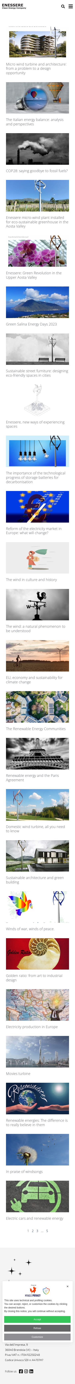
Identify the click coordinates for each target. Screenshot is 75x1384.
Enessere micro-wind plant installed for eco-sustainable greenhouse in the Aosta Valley (37, 222)
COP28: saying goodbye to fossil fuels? (37, 170)
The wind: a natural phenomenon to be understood (35, 628)
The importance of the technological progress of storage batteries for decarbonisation (35, 477)
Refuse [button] (37, 1328)
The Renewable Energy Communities (36, 728)
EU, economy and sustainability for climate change (34, 679)
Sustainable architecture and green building (35, 879)
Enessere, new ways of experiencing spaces (35, 424)
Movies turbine (18, 1073)
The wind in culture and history (31, 579)
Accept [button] (37, 1319)
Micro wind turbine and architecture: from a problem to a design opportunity (36, 68)
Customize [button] (37, 1337)
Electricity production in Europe (32, 1026)
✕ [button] (67, 1286)
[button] (63, 6)
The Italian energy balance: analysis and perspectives (34, 121)
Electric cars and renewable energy (34, 1218)
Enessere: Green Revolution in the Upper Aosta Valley (34, 275)
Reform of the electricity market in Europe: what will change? (34, 530)
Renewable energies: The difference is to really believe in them (37, 1122)
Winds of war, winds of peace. (30, 928)
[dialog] (37, 1311)
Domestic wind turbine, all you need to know (35, 828)
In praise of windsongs (24, 1171)
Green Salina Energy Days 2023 (31, 324)
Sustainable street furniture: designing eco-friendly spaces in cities (37, 373)
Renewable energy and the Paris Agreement (32, 777)
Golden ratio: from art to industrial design (34, 977)
